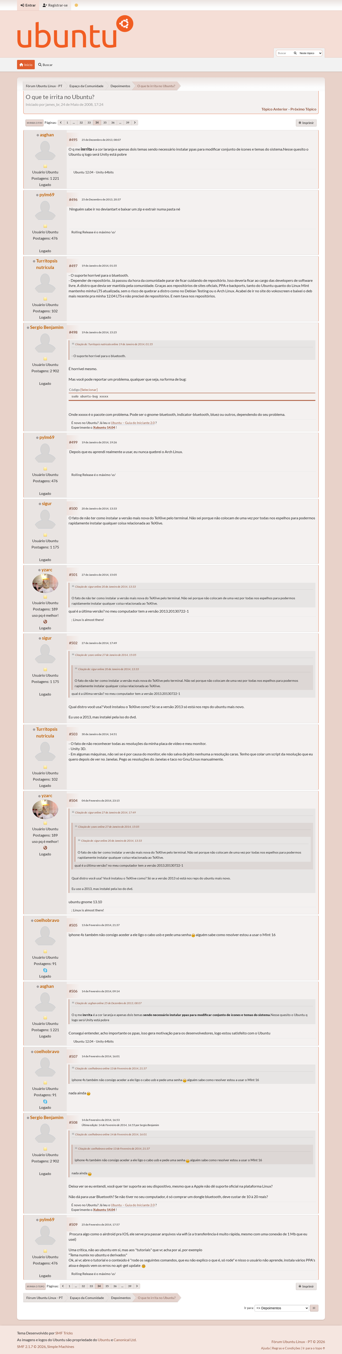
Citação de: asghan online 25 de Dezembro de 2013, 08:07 (108, 1003)
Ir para (248, 1308)
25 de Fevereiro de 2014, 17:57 (101, 1224)
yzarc (47, 569)
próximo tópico (303, 109)
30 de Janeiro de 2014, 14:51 (99, 734)
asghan (47, 134)
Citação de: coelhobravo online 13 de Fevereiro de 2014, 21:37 (111, 1068)
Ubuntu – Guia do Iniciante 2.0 (133, 423)
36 (113, 122)
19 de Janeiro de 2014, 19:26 (99, 442)
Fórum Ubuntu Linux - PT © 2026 (298, 1341)
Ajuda (265, 1348)
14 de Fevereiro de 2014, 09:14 (101, 991)
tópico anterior (275, 109)
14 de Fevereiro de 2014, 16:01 (101, 1056)
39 (127, 122)
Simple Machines (60, 1346)
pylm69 (46, 194)
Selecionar (89, 390)
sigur (47, 503)
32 (81, 122)
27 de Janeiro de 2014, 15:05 (99, 574)
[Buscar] (295, 53)
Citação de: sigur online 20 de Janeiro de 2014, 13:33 (105, 586)
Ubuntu (104, 1339)
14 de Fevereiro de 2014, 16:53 (101, 1119)
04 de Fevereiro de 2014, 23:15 (101, 800)
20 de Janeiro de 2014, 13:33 (99, 508)
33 (89, 122)
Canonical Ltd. (125, 1339)
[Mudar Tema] (76, 5)
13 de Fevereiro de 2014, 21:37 (101, 925)
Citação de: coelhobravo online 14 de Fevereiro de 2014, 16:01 (111, 1134)
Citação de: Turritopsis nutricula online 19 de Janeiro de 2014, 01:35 (114, 344)
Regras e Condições (286, 1348)
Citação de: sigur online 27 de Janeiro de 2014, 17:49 (105, 812)
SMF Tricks (64, 1333)
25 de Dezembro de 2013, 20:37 (101, 199)
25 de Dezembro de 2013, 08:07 (101, 139)
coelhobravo (46, 920)
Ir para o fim (34, 122)
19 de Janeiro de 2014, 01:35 (99, 265)
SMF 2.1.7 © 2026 (31, 1346)
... (74, 122)
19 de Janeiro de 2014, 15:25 (99, 332)
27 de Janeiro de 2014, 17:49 (99, 642)
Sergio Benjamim (46, 327)
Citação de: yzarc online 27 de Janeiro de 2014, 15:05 (105, 655)
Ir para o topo (35, 1286)
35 (105, 122)
